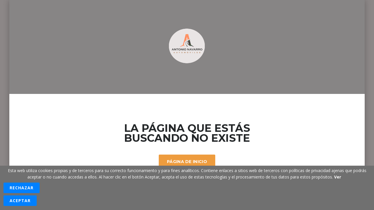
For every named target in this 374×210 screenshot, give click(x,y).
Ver (337, 177)
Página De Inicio (187, 161)
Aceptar (20, 200)
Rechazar (21, 187)
